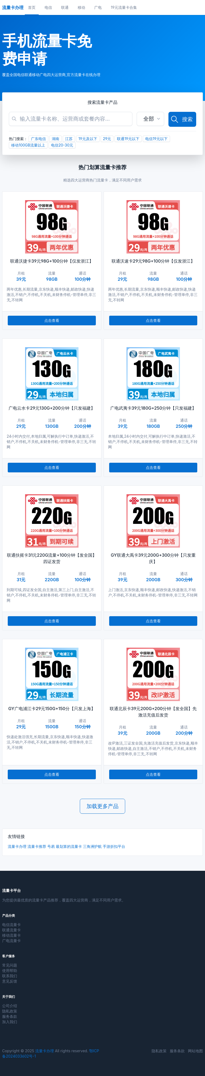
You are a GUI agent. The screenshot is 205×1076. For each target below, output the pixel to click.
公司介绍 (9, 1005)
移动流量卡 (11, 935)
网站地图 (195, 1051)
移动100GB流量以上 (28, 145)
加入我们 (9, 1021)
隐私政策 (9, 1011)
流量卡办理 (17, 846)
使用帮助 (9, 970)
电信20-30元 (62, 145)
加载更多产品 (102, 806)
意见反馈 (9, 981)
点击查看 (51, 320)
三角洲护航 (92, 846)
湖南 (55, 138)
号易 (51, 846)
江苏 (69, 138)
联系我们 (9, 976)
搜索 (181, 119)
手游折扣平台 (114, 846)
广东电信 (38, 138)
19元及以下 (87, 138)
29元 (107, 138)
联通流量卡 (11, 930)
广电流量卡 (11, 940)
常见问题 (9, 965)
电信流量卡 (11, 924)
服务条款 (9, 1016)
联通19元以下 (128, 138)
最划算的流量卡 (69, 846)
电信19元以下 (156, 138)
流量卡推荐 (36, 846)
